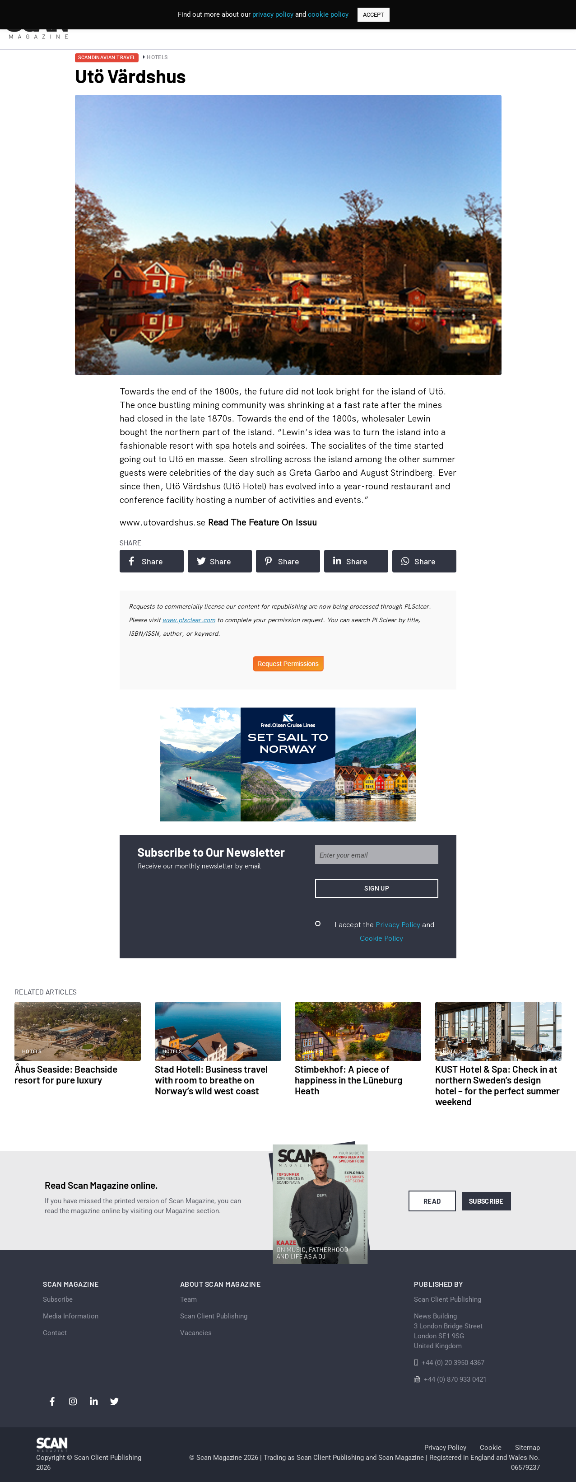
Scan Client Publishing (213, 1316)
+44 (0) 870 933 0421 (455, 1379)
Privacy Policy (398, 924)
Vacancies (196, 1333)
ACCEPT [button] (373, 14)
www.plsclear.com (189, 620)
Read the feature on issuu (262, 522)
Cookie (491, 1448)
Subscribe (486, 1201)
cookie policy (328, 14)
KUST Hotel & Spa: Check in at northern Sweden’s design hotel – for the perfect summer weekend (497, 1085)
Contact (55, 1333)
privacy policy (272, 14)
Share (146, 561)
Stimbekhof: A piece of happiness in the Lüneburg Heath (349, 1079)
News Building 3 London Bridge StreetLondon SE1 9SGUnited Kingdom (448, 1331)
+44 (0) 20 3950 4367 (453, 1363)
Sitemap (527, 1448)
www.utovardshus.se (164, 522)
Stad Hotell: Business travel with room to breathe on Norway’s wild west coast (211, 1079)
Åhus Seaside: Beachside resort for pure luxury (65, 1074)
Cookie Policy (381, 938)
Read (432, 1201)
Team (188, 1299)
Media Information (70, 1316)
